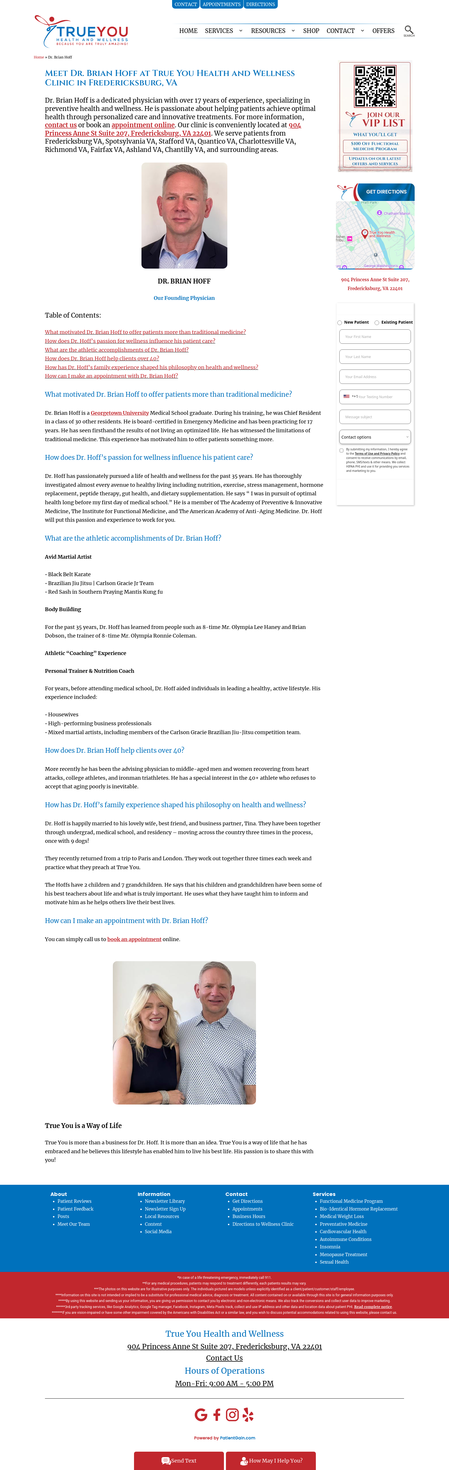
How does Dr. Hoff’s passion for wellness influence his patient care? (130, 341)
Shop (311, 30)
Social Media (158, 1231)
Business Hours (249, 1216)
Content (153, 1224)
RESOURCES (268, 30)
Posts (63, 1216)
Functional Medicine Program (351, 1201)
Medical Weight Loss (342, 1216)
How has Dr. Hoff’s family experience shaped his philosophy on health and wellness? (151, 367)
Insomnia (330, 1247)
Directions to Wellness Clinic (263, 1224)
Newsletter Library (165, 1201)
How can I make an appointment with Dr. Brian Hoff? (111, 376)
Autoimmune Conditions (346, 1239)
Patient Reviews (75, 1201)
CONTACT (341, 30)
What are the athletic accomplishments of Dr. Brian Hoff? (117, 350)
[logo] (81, 31)
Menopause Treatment (343, 1254)
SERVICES (219, 30)
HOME (188, 30)
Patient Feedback (75, 1209)
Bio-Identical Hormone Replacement (359, 1209)
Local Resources (162, 1216)
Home (39, 57)
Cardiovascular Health (343, 1231)
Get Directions (248, 1201)
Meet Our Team (74, 1224)
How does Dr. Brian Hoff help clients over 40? (102, 358)
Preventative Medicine (343, 1224)
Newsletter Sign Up (165, 1209)
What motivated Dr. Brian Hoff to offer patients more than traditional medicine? (145, 332)
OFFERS (384, 30)
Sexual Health (334, 1262)
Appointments (248, 1209)
